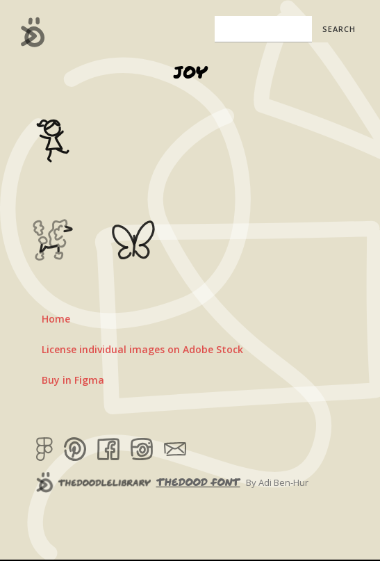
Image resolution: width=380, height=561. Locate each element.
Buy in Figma (73, 380)
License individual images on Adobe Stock (142, 349)
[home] (29, 32)
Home (56, 318)
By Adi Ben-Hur (277, 482)
